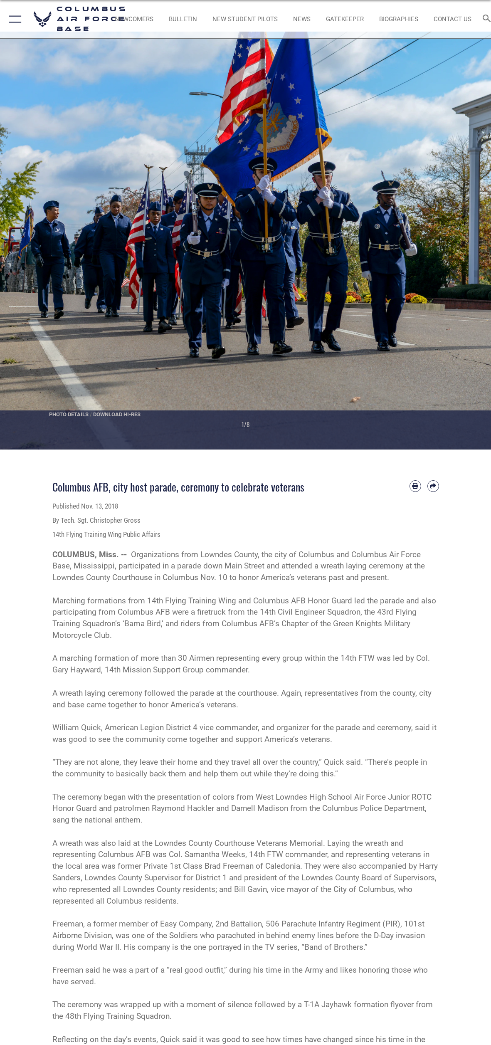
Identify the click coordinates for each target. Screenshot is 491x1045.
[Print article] (415, 486)
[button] (13, 19)
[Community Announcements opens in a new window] (183, 19)
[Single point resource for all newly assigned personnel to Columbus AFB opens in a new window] (134, 19)
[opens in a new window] (345, 19)
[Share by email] (433, 486)
